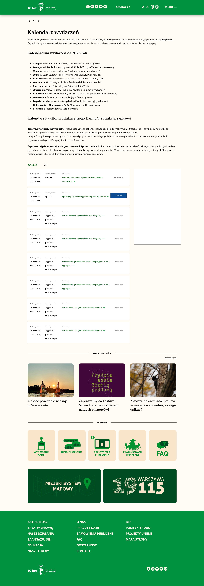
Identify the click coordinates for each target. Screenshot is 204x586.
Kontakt (83, 551)
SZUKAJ (123, 7)
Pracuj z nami (88, 528)
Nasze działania (41, 533)
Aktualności (38, 522)
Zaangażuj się (39, 539)
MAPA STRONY (136, 539)
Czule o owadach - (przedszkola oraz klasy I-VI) (82, 307)
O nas (81, 522)
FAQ (79, 539)
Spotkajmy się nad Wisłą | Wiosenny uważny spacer (84, 196)
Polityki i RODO (138, 528)
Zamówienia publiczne (95, 533)
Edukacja (35, 545)
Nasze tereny (38, 551)
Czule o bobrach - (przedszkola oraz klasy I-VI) (81, 215)
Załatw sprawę (40, 528)
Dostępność (87, 545)
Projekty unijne (139, 533)
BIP (128, 522)
